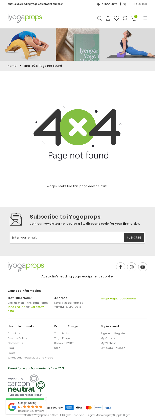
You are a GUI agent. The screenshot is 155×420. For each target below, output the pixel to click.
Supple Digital (122, 415)
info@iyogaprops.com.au (118, 298)
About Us (14, 333)
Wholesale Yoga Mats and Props (30, 358)
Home (12, 66)
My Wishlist (108, 343)
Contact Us (15, 343)
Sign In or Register (113, 333)
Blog (11, 348)
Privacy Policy (17, 338)
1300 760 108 (135, 4)
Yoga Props (62, 338)
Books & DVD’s (64, 343)
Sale (57, 348)
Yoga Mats (61, 333)
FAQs (11, 353)
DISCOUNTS (107, 4)
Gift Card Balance (113, 348)
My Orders (108, 338)
